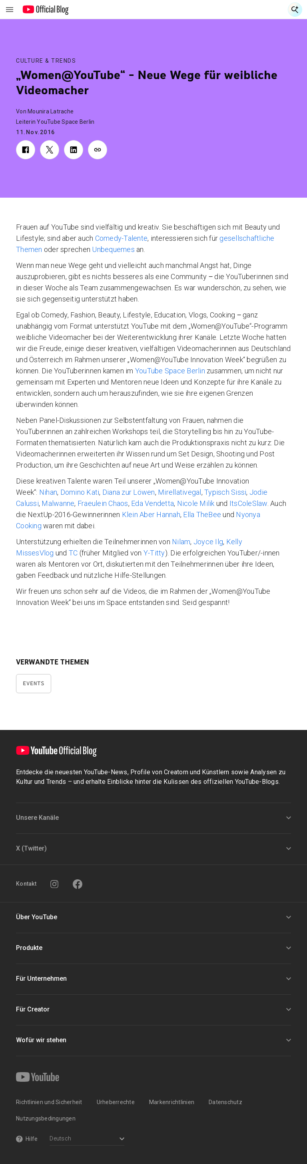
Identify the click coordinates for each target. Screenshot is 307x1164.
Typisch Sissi (225, 492)
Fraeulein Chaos (103, 503)
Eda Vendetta (152, 503)
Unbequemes (113, 249)
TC (73, 553)
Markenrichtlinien (171, 1102)
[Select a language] (87, 1139)
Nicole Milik (196, 503)
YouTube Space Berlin (170, 371)
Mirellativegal (179, 492)
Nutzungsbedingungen (46, 1118)
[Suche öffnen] (295, 9)
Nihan (48, 492)
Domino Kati (80, 492)
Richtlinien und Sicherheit (49, 1102)
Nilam (181, 541)
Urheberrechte (116, 1102)
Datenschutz (225, 1102)
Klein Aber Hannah (151, 514)
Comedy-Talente (121, 238)
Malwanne (58, 503)
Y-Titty (154, 553)
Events (33, 683)
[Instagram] (54, 884)
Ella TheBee (202, 514)
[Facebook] (77, 884)
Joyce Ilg (208, 541)
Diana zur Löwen (128, 492)
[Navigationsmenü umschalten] (9, 9)
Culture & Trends (46, 61)
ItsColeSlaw (248, 503)
